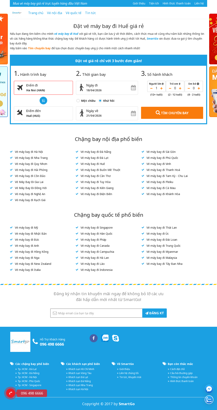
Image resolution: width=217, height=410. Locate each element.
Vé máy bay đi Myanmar (162, 252)
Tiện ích (154, 3)
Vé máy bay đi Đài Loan (161, 239)
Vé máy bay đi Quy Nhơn (31, 164)
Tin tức (90, 13)
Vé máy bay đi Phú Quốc (162, 158)
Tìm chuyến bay (39, 48)
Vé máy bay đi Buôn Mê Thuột (100, 170)
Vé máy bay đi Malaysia (161, 258)
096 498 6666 (52, 344)
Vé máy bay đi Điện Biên (96, 194)
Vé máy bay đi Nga (27, 258)
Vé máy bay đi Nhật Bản (31, 233)
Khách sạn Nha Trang (81, 385)
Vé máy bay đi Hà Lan (95, 258)
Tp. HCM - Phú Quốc (29, 381)
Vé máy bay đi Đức (27, 239)
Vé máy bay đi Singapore (97, 227)
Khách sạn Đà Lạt (78, 377)
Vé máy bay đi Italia (28, 270)
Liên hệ (199, 3)
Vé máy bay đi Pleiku (159, 182)
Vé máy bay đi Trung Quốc (163, 246)
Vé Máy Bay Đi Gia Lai (29, 182)
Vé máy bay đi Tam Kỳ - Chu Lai (167, 176)
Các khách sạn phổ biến (83, 364)
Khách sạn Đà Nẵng (80, 381)
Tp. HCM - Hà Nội (27, 377)
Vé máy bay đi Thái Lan (161, 227)
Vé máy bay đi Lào (93, 264)
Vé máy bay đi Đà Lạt (94, 158)
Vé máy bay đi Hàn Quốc (97, 233)
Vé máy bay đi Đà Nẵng (96, 152)
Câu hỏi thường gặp (181, 373)
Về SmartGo (125, 364)
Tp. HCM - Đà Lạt (27, 369)
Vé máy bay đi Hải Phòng (31, 170)
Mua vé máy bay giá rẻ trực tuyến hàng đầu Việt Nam (50, 3)
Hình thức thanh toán (177, 3)
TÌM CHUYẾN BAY (172, 112)
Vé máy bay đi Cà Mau (161, 188)
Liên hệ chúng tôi (129, 373)
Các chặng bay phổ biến (32, 364)
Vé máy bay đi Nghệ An (30, 194)
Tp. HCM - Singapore (29, 385)
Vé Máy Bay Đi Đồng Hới (31, 188)
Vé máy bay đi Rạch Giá (30, 200)
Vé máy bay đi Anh (27, 246)
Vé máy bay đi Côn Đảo (30, 176)
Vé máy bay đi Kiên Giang (97, 188)
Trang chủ (35, 13)
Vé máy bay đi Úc (157, 233)
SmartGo (152, 38)
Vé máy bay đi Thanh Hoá (163, 170)
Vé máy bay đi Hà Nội (29, 152)
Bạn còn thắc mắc (180, 364)
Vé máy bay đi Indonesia (97, 270)
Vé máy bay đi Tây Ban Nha (164, 264)
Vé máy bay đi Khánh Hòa (163, 194)
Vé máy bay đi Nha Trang (31, 158)
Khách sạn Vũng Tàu (80, 373)
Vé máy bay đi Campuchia (97, 252)
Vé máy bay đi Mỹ (26, 227)
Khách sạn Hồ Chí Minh (81, 369)
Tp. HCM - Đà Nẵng (28, 373)
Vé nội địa (54, 13)
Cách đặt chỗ (177, 369)
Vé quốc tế (73, 13)
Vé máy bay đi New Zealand (33, 264)
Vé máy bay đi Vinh (158, 164)
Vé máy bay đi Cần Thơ (96, 176)
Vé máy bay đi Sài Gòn (161, 152)
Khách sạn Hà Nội (78, 389)
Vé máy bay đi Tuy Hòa (96, 182)
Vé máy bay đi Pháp (93, 239)
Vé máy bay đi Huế (93, 164)
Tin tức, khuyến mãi (130, 377)
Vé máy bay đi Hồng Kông (31, 252)
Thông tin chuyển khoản (184, 377)
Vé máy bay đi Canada (95, 246)
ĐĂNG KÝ (154, 313)
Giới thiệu (139, 3)
